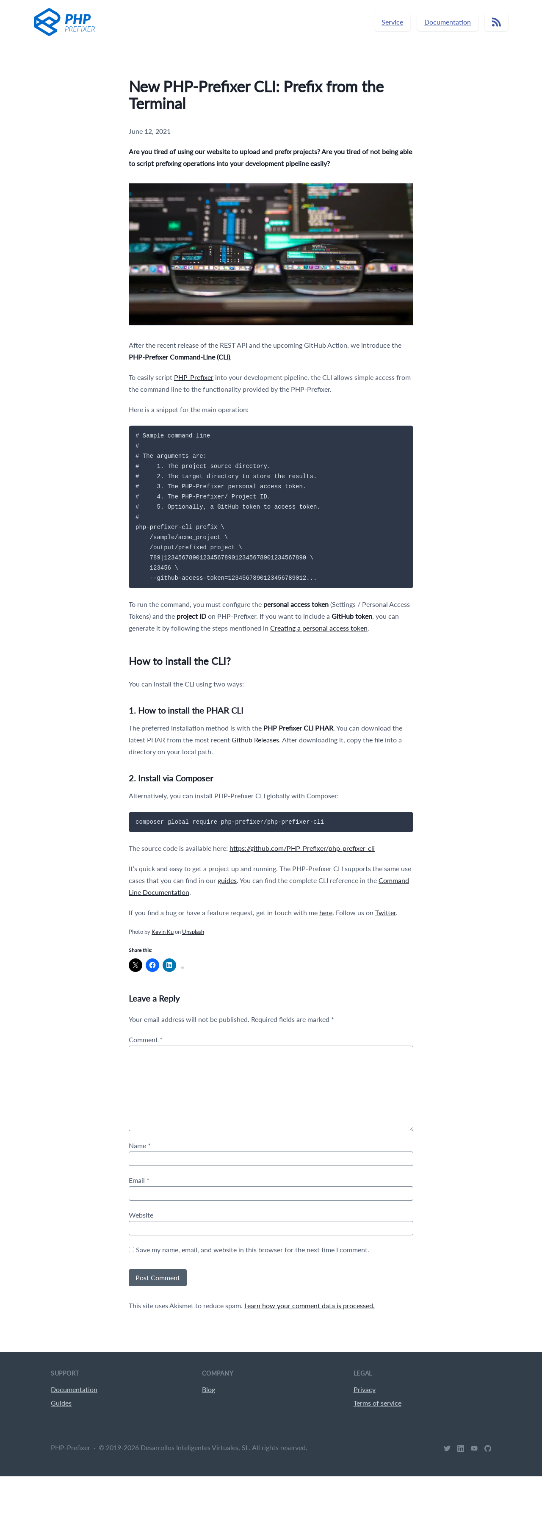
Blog (208, 1389)
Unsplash (193, 931)
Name (140, 1145)
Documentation (447, 22)
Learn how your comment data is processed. (309, 1305)
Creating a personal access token (319, 628)
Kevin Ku (163, 931)
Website (141, 1215)
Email (139, 1180)
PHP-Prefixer (193, 377)
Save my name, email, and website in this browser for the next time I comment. (252, 1250)
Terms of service (377, 1403)
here (325, 912)
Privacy (365, 1389)
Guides (61, 1403)
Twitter (385, 912)
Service (392, 22)
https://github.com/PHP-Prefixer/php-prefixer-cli (302, 848)
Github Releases (255, 740)
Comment (146, 1039)
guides (227, 880)
